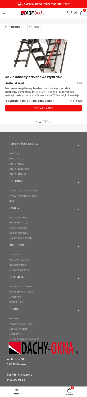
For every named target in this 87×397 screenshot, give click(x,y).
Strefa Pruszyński (19, 169)
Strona (39, 122)
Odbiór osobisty (18, 227)
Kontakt (13, 318)
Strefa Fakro (16, 153)
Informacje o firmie (20, 286)
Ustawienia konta (19, 270)
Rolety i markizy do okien (23, 195)
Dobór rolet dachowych (23, 190)
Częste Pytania (18, 328)
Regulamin (15, 334)
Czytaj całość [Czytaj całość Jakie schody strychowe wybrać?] (43, 108)
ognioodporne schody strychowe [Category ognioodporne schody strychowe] (29, 101)
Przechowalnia (17, 264)
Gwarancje (15, 296)
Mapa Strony (16, 302)
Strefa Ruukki (16, 163)
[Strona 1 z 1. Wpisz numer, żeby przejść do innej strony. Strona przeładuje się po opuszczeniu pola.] (45, 122)
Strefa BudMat (17, 174)
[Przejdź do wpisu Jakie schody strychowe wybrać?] (43, 56)
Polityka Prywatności (21, 323)
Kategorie (12, 26)
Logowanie (15, 254)
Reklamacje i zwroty (20, 238)
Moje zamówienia (19, 259)
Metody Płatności (19, 217)
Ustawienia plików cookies (24, 339)
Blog (11, 200)
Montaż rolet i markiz (21, 291)
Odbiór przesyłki (18, 232)
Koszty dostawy (18, 222)
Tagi (33, 26)
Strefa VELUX (16, 158)
